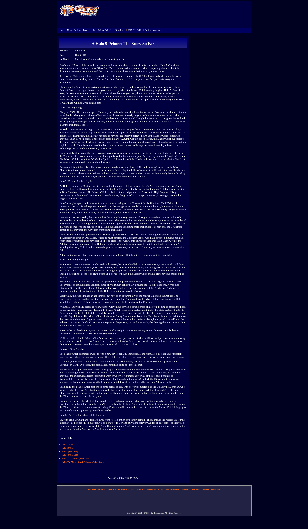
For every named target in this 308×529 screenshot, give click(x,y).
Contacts (141, 489)
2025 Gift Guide (135, 30)
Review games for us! (154, 30)
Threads (185, 489)
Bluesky (205, 489)
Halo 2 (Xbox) (68, 448)
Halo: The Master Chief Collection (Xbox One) (83, 462)
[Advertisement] (176, 11)
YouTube (165, 489)
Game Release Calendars (103, 30)
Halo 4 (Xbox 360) (70, 455)
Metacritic (215, 489)
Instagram (175, 489)
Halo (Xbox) (67, 444)
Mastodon (195, 489)
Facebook (151, 489)
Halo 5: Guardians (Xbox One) (75, 458)
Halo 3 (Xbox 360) (70, 451)
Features (86, 30)
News (69, 30)
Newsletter (120, 30)
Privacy (132, 489)
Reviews (77, 30)
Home (79, 10)
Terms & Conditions (117, 489)
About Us (102, 489)
